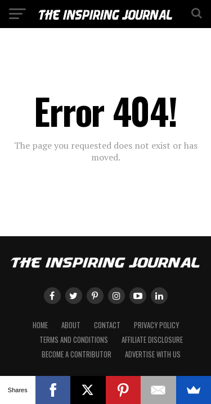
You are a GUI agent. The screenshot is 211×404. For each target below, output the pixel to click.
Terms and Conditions (73, 339)
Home (40, 325)
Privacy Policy (156, 325)
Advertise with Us (153, 354)
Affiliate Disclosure (152, 339)
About (70, 325)
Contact (107, 325)
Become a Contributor (76, 354)
